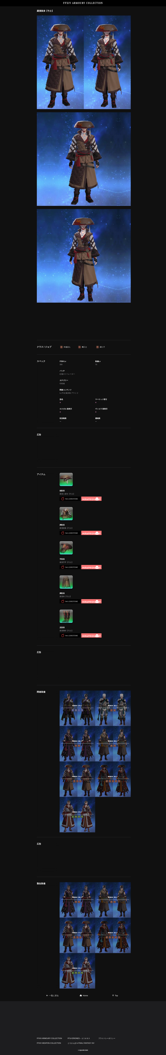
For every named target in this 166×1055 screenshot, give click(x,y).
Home (84, 996)
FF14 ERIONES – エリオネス (79, 1038)
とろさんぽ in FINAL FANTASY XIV (81, 1043)
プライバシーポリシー (106, 1038)
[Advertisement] (83, 321)
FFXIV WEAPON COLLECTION (49, 1043)
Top (115, 996)
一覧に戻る (52, 996)
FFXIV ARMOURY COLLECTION (83, 3)
